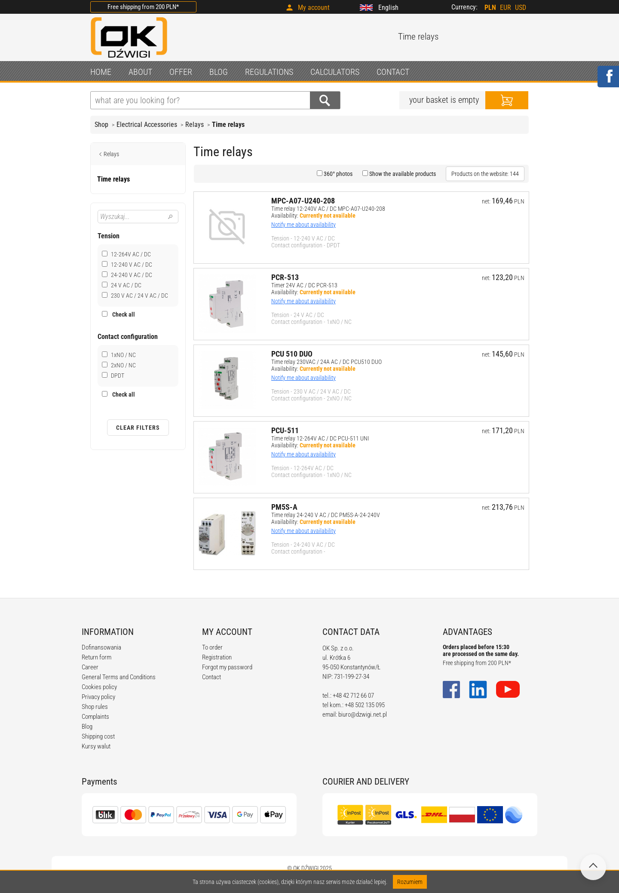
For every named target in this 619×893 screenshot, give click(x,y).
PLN (490, 7)
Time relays (228, 124)
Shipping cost (98, 736)
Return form (96, 657)
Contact (211, 677)
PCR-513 (285, 277)
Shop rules (95, 707)
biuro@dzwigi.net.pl (362, 714)
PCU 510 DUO (292, 353)
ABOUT (140, 72)
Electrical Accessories (146, 124)
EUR (505, 7)
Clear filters (138, 427)
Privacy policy (98, 697)
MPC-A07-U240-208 (303, 200)
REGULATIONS (269, 72)
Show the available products (402, 173)
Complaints (95, 717)
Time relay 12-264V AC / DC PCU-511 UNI (320, 438)
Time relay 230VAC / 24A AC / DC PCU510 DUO (326, 361)
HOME (100, 72)
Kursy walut (96, 746)
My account (314, 7)
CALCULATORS (334, 72)
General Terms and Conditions (119, 677)
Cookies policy (99, 687)
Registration (217, 657)
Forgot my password (227, 667)
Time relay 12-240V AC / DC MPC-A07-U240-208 (328, 208)
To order (212, 647)
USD (520, 7)
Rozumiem (410, 881)
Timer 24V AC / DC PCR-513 (304, 285)
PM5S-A (284, 506)
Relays (194, 124)
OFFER (180, 72)
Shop (101, 124)
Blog (87, 726)
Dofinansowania (101, 647)
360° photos (337, 173)
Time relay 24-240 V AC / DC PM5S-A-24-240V (325, 514)
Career (90, 667)
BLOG (218, 72)
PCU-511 (285, 430)
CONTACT (393, 72)
